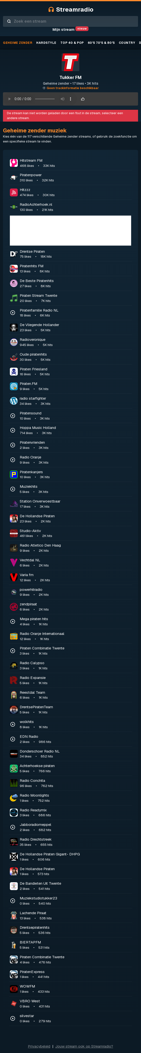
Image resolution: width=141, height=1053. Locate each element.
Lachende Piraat (75, 916)
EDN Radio (75, 739)
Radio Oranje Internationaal (75, 636)
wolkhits (75, 724)
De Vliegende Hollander (75, 327)
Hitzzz (75, 192)
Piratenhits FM (75, 269)
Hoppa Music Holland (75, 430)
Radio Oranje (75, 460)
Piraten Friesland (75, 372)
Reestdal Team (75, 695)
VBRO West (75, 1004)
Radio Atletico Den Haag (75, 548)
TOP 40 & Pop (72, 43)
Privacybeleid (39, 1046)
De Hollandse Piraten (75, 519)
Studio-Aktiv (75, 533)
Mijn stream (70, 29)
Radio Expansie (75, 680)
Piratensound (75, 416)
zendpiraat (75, 607)
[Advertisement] (70, 231)
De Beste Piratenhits (75, 283)
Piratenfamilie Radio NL (75, 313)
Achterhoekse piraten (75, 768)
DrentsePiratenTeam (75, 710)
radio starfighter (75, 401)
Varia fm (75, 577)
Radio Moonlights (75, 798)
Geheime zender (17, 43)
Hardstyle (46, 43)
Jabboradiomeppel (75, 827)
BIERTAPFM (75, 945)
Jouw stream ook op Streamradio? (84, 1046)
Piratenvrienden (75, 445)
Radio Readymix (75, 813)
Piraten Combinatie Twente (75, 651)
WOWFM (75, 989)
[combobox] (70, 21)
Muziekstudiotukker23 (75, 901)
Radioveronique (75, 342)
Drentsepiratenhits (75, 930)
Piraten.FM (75, 386)
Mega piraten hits (75, 621)
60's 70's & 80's (101, 43)
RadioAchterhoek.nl (75, 207)
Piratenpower (75, 178)
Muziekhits (75, 489)
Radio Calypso (75, 665)
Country (127, 43)
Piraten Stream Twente (75, 298)
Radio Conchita (75, 783)
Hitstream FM (75, 163)
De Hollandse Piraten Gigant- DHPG (75, 857)
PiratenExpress (75, 974)
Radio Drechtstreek (75, 842)
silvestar (75, 1018)
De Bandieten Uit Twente (75, 886)
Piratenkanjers (75, 475)
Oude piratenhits (75, 357)
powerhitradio (75, 592)
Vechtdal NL (75, 563)
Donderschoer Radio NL (75, 754)
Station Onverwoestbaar (75, 504)
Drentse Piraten (75, 254)
